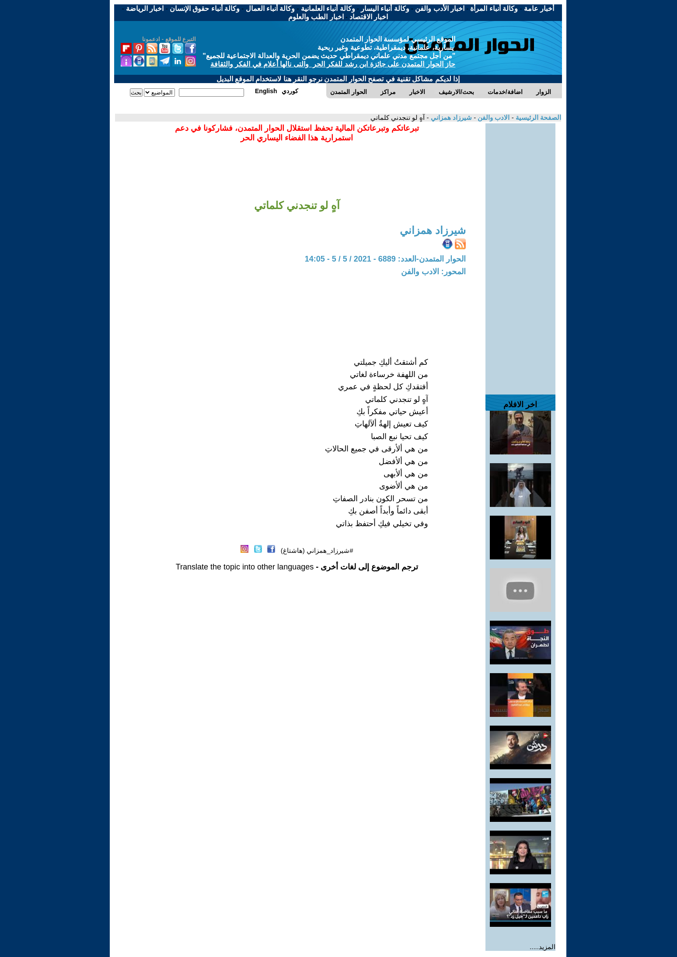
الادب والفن (492, 117)
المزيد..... (542, 946)
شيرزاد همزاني (450, 117)
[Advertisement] (520, 254)
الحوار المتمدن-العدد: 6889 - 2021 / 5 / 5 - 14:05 (385, 259)
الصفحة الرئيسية (537, 117)
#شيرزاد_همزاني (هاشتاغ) (317, 550)
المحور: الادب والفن (433, 271)
